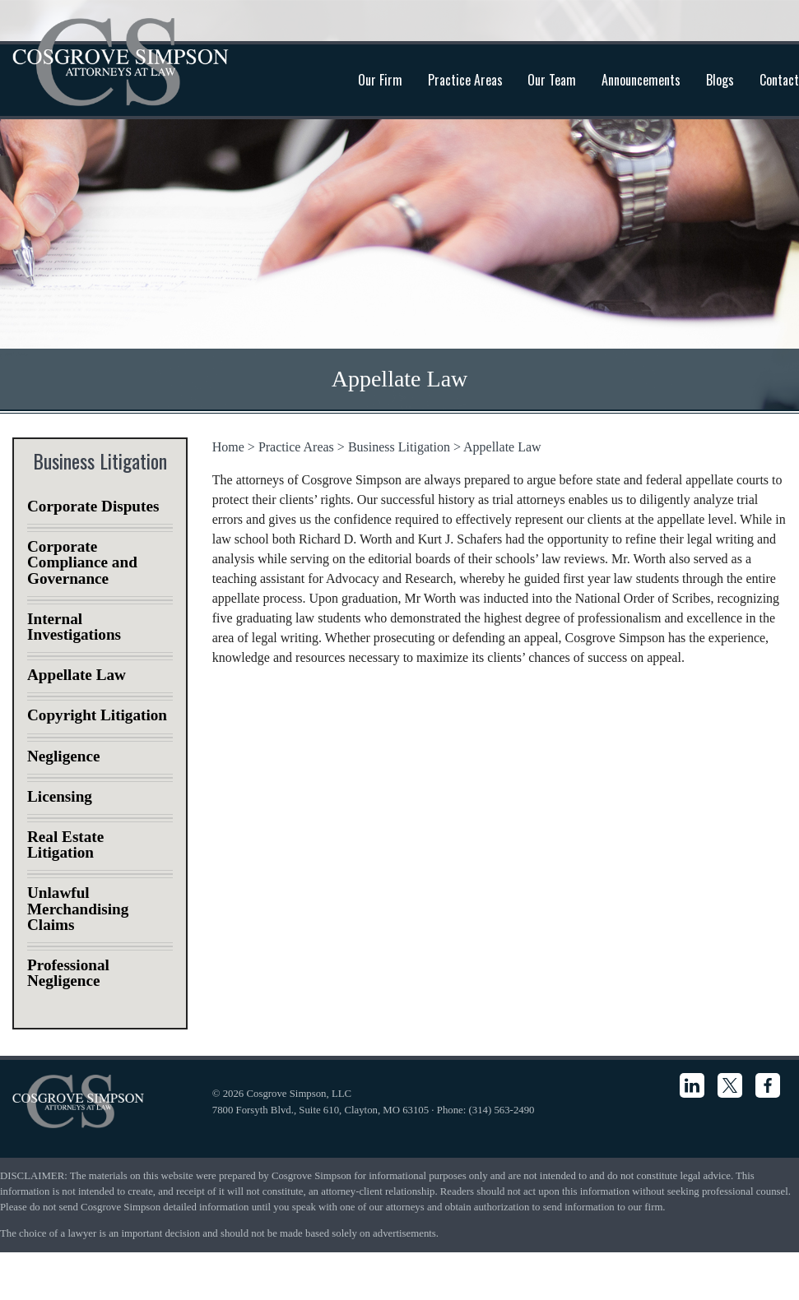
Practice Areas (465, 80)
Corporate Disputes (93, 506)
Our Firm (380, 80)
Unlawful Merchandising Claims (77, 908)
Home (228, 447)
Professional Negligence (68, 972)
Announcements (641, 80)
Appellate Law (502, 447)
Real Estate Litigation (65, 844)
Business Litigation (399, 447)
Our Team (551, 80)
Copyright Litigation (97, 715)
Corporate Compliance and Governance (82, 562)
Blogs (720, 80)
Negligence (63, 756)
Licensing (59, 796)
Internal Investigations (74, 626)
